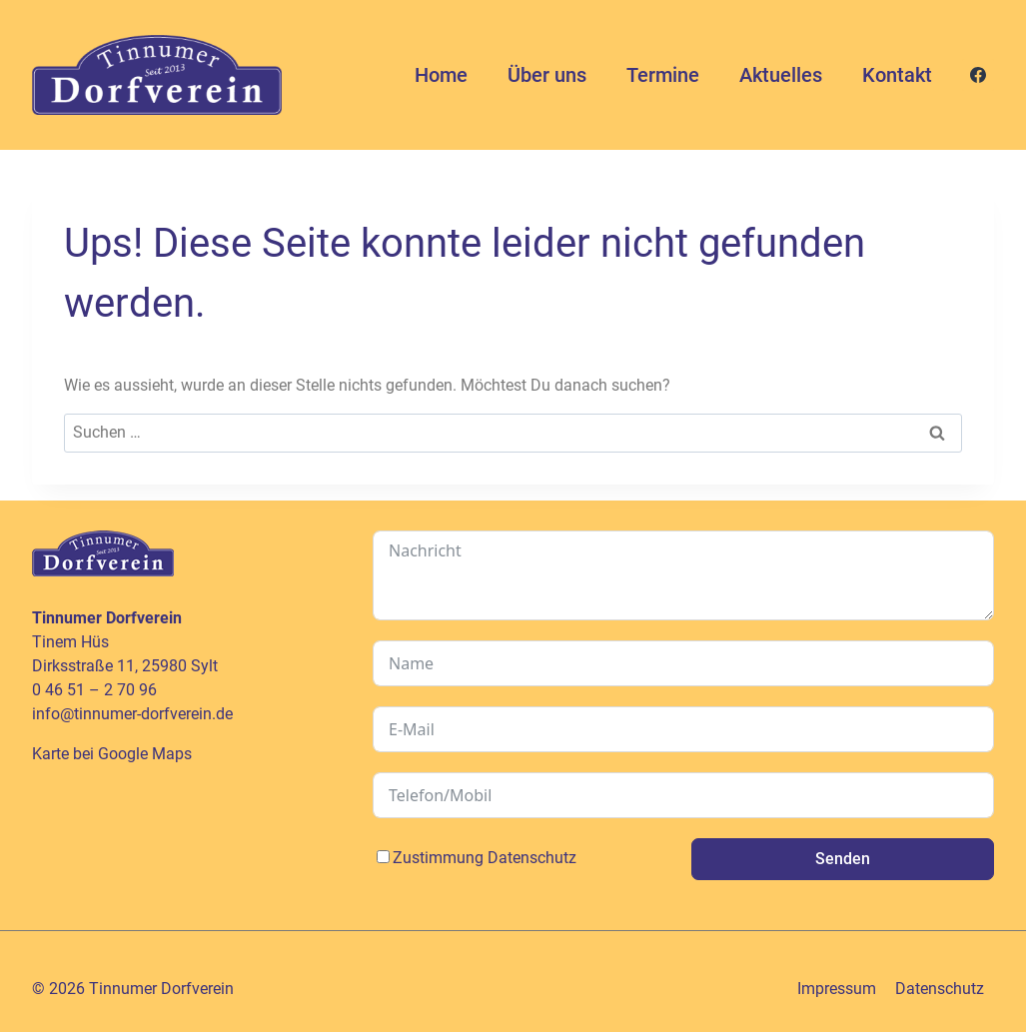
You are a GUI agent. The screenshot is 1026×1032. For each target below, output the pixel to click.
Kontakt (897, 75)
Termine (662, 75)
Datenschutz (532, 857)
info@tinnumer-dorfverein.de (132, 713)
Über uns (547, 75)
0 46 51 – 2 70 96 (94, 689)
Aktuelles (780, 75)
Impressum (836, 988)
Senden (842, 858)
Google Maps (145, 753)
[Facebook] (978, 75)
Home (441, 75)
